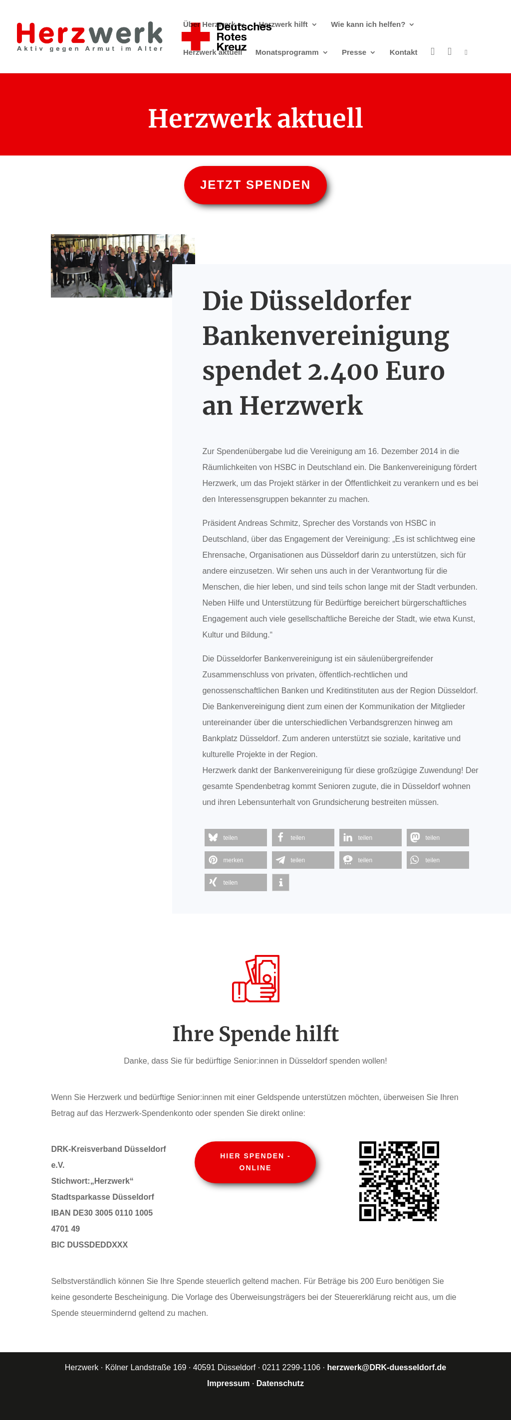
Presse (354, 52)
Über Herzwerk (209, 24)
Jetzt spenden (255, 184)
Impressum (228, 1383)
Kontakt (404, 52)
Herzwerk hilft (283, 24)
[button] (236, 837)
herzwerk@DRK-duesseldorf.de (386, 1367)
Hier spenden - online (255, 1162)
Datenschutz (280, 1383)
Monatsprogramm (287, 52)
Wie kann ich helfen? (368, 24)
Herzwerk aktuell (212, 52)
